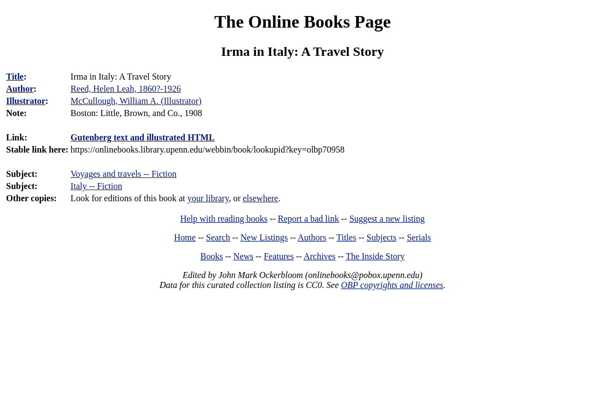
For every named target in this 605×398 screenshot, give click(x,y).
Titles (346, 237)
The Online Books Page (302, 22)
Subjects (382, 237)
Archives (320, 256)
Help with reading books (224, 218)
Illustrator (25, 101)
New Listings (264, 237)
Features (279, 256)
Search (218, 237)
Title (15, 76)
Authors (312, 237)
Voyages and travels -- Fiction (124, 174)
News (243, 256)
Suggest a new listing (387, 218)
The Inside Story (375, 256)
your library (208, 198)
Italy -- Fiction (96, 186)
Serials (419, 237)
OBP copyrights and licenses (392, 285)
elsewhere (260, 198)
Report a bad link (308, 218)
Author (20, 88)
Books (211, 256)
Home (185, 237)
